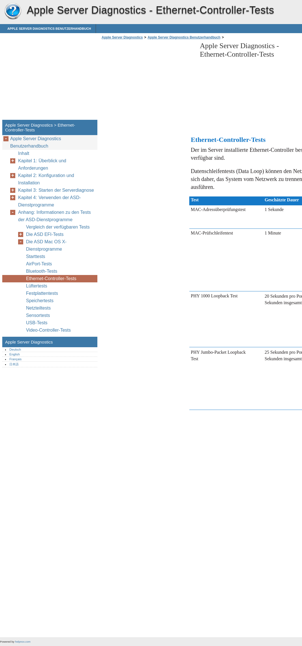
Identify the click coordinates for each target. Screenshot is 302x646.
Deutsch (15, 349)
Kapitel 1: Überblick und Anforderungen (42, 164)
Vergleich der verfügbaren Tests (58, 227)
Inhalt (23, 153)
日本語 (14, 364)
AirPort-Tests (39, 263)
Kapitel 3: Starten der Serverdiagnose (56, 190)
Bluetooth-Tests (41, 271)
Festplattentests (42, 293)
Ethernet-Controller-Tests (51, 278)
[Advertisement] (147, 81)
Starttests (35, 256)
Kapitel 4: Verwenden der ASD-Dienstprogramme (49, 201)
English (14, 354)
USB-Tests (37, 322)
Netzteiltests (38, 308)
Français (15, 359)
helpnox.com (22, 641)
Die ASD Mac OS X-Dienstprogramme (46, 245)
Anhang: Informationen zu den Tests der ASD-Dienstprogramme (54, 216)
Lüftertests (36, 285)
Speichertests (39, 300)
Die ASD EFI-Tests (44, 234)
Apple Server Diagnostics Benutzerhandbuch (49, 28)
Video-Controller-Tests (48, 330)
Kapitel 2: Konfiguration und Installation (46, 179)
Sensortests (38, 315)
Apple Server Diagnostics (12, 11)
